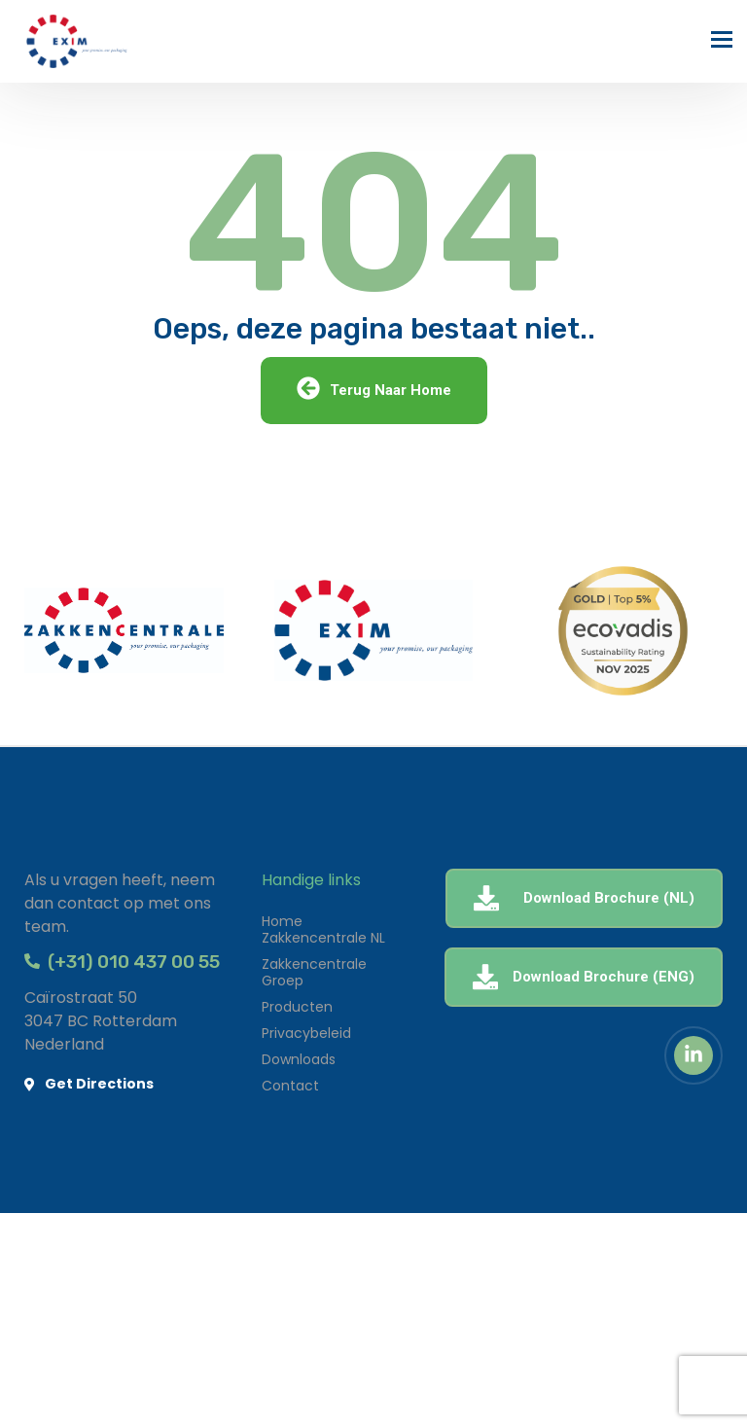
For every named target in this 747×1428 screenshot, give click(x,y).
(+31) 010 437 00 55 (122, 961)
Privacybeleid (306, 1033)
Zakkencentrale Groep (314, 972)
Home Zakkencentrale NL (323, 929)
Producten (297, 1007)
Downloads (299, 1059)
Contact (290, 1085)
